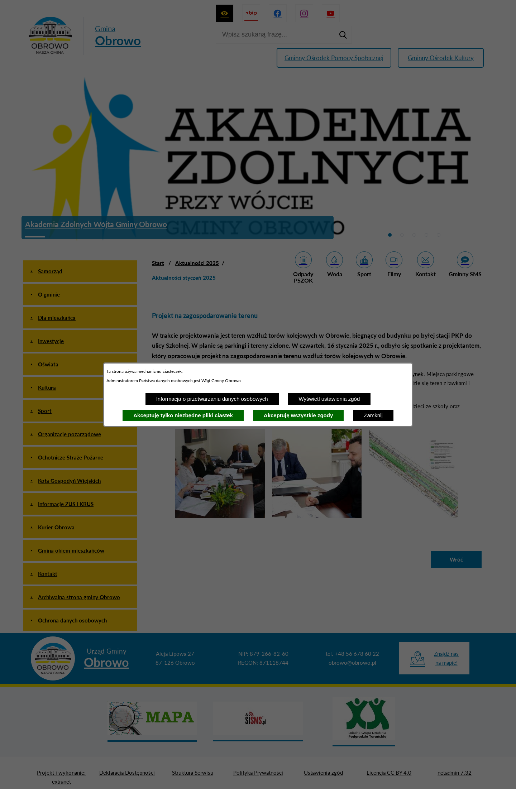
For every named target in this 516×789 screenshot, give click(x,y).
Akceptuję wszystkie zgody (298, 415)
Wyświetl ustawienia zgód (329, 399)
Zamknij (373, 415)
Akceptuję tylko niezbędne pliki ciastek (183, 415)
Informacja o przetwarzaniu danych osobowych (212, 399)
